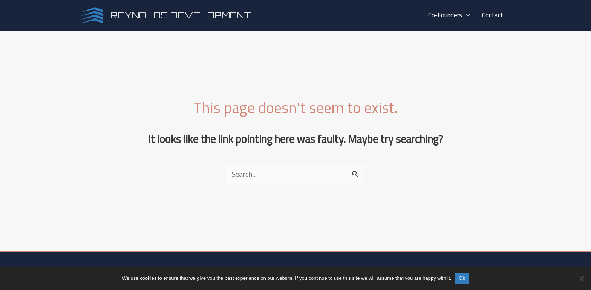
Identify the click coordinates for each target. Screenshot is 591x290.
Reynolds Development (180, 15)
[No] (581, 278)
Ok (462, 278)
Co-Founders (452, 15)
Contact (493, 15)
